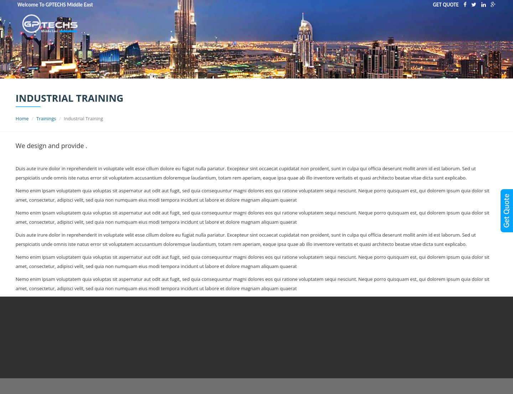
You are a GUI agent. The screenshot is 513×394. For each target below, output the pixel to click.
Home (22, 118)
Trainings (46, 118)
